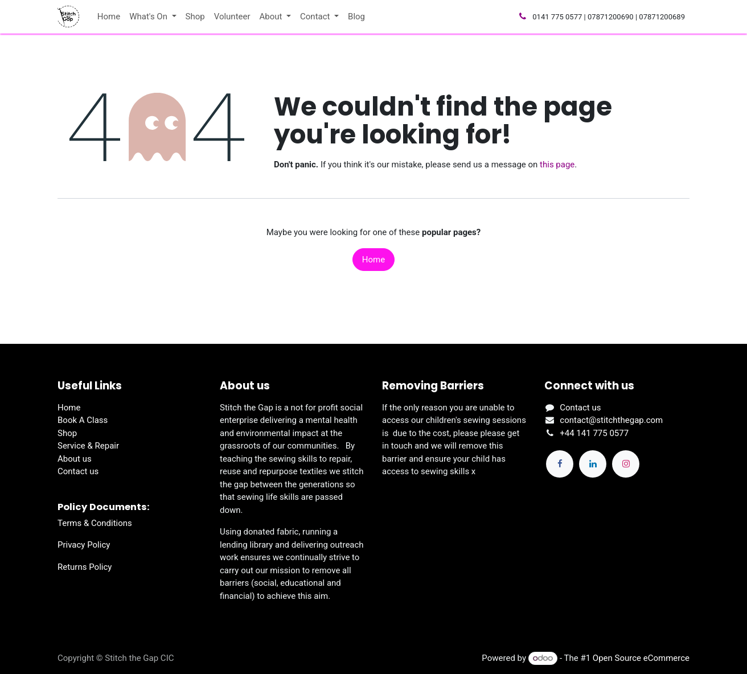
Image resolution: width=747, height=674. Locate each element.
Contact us (78, 471)
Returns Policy (85, 567)
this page (557, 164)
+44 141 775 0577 (594, 433)
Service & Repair (88, 446)
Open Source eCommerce (641, 658)
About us (75, 459)
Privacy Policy (84, 545)
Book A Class (83, 420)
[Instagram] (625, 464)
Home (373, 259)
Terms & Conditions (95, 523)
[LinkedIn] (592, 464)
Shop (67, 433)
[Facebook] (559, 464)
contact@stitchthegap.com (611, 420)
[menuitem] (109, 17)
